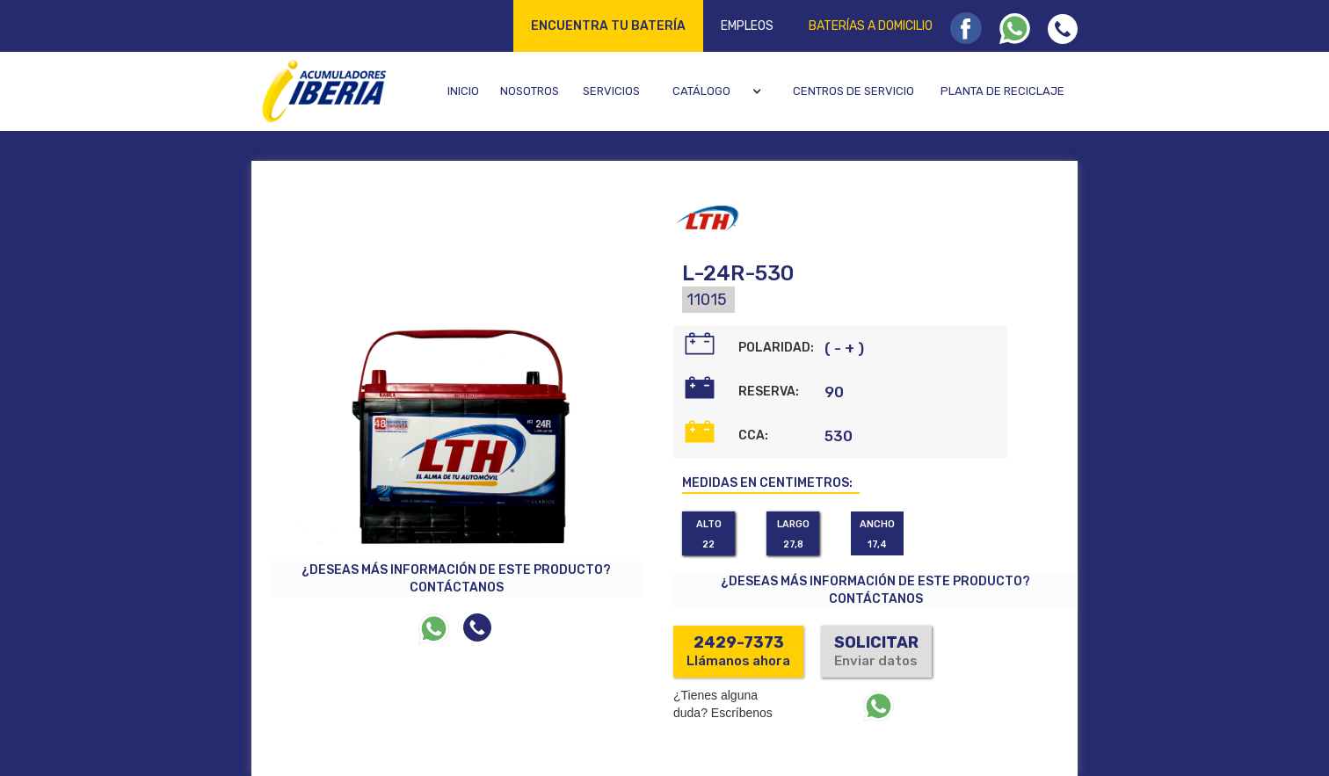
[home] (321, 90)
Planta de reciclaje (1002, 91)
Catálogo (701, 91)
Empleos (747, 25)
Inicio (463, 91)
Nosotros (529, 91)
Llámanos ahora (738, 651)
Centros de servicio (853, 91)
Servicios (611, 91)
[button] (719, 91)
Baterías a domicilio (871, 25)
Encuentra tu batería (608, 25)
